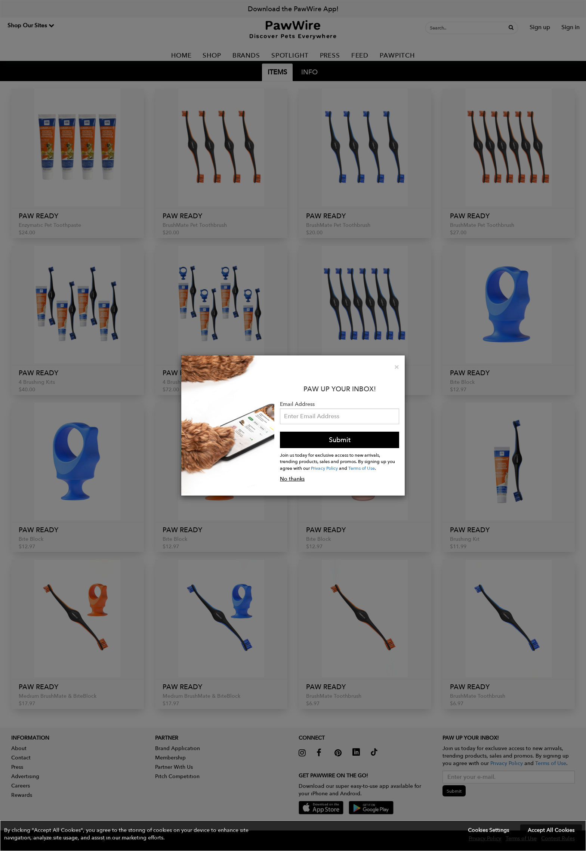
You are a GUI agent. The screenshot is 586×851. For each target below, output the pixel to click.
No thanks (292, 478)
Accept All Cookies (551, 830)
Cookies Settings (488, 830)
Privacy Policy (324, 468)
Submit (340, 439)
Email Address (297, 404)
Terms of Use (361, 468)
